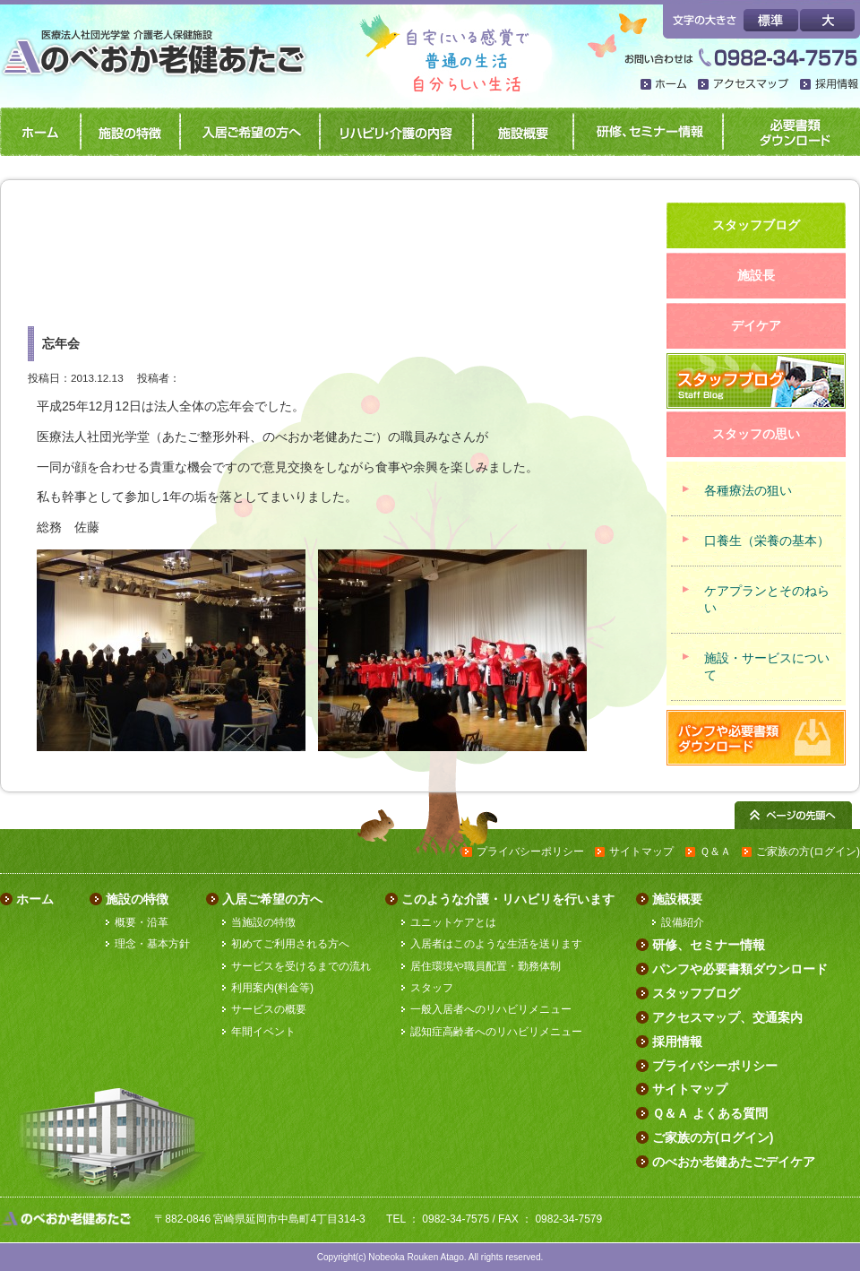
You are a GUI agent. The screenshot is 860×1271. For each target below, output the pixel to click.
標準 (771, 20)
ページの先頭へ (793, 815)
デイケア (756, 325)
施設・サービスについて (767, 666)
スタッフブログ (696, 993)
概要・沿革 (141, 922)
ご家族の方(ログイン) (808, 851)
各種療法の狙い (748, 490)
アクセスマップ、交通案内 (727, 1017)
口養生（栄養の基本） (767, 540)
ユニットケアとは (453, 922)
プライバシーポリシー (530, 851)
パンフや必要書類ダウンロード (789, 132)
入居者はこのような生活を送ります (496, 944)
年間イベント (263, 1031)
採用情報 (830, 85)
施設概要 (519, 132)
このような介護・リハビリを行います (508, 899)
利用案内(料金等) (272, 987)
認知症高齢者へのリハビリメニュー (496, 1031)
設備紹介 (682, 922)
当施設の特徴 (263, 922)
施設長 (756, 275)
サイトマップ (641, 851)
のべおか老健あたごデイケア (733, 1161)
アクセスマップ (744, 85)
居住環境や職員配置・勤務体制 (485, 966)
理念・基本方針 (152, 944)
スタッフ (431, 987)
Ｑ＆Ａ (715, 851)
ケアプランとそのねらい (767, 599)
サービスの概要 (268, 1009)
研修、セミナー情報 (644, 132)
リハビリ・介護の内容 (393, 132)
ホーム (665, 85)
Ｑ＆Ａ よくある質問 (710, 1113)
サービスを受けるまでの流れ (301, 966)
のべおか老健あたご (159, 43)
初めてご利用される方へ (290, 944)
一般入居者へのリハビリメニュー (491, 1009)
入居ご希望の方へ (246, 132)
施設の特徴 (127, 132)
